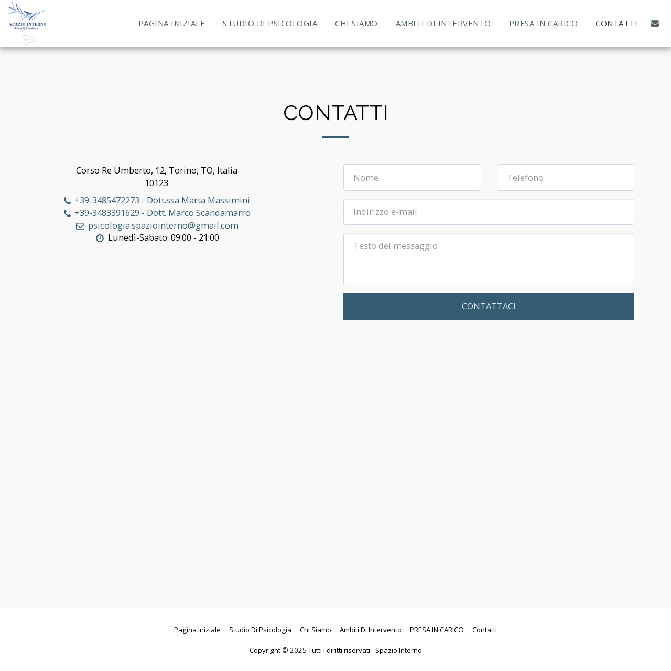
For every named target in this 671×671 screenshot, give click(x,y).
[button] (655, 23)
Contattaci (489, 306)
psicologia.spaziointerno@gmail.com (156, 225)
